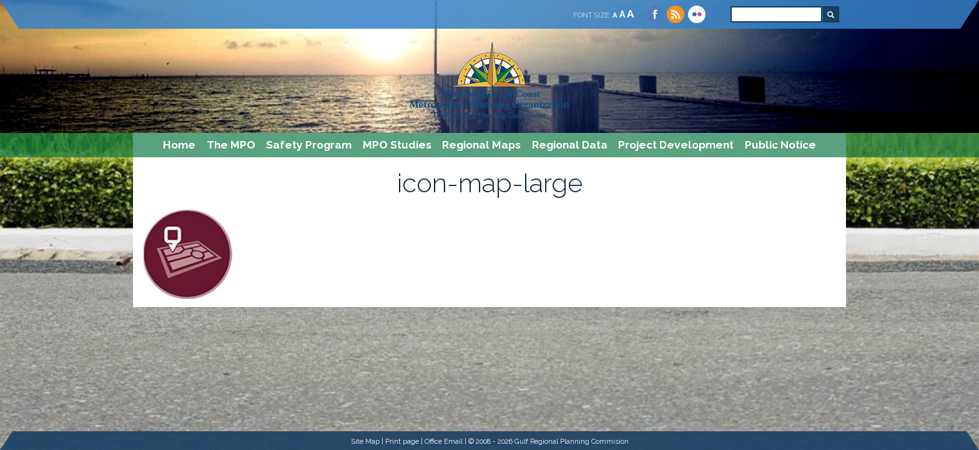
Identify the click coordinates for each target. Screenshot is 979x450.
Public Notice (780, 145)
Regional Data (570, 145)
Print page (402, 441)
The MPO (231, 145)
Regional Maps (481, 145)
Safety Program (309, 145)
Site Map (365, 441)
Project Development (676, 145)
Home (179, 145)
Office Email (444, 441)
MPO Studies (397, 145)
